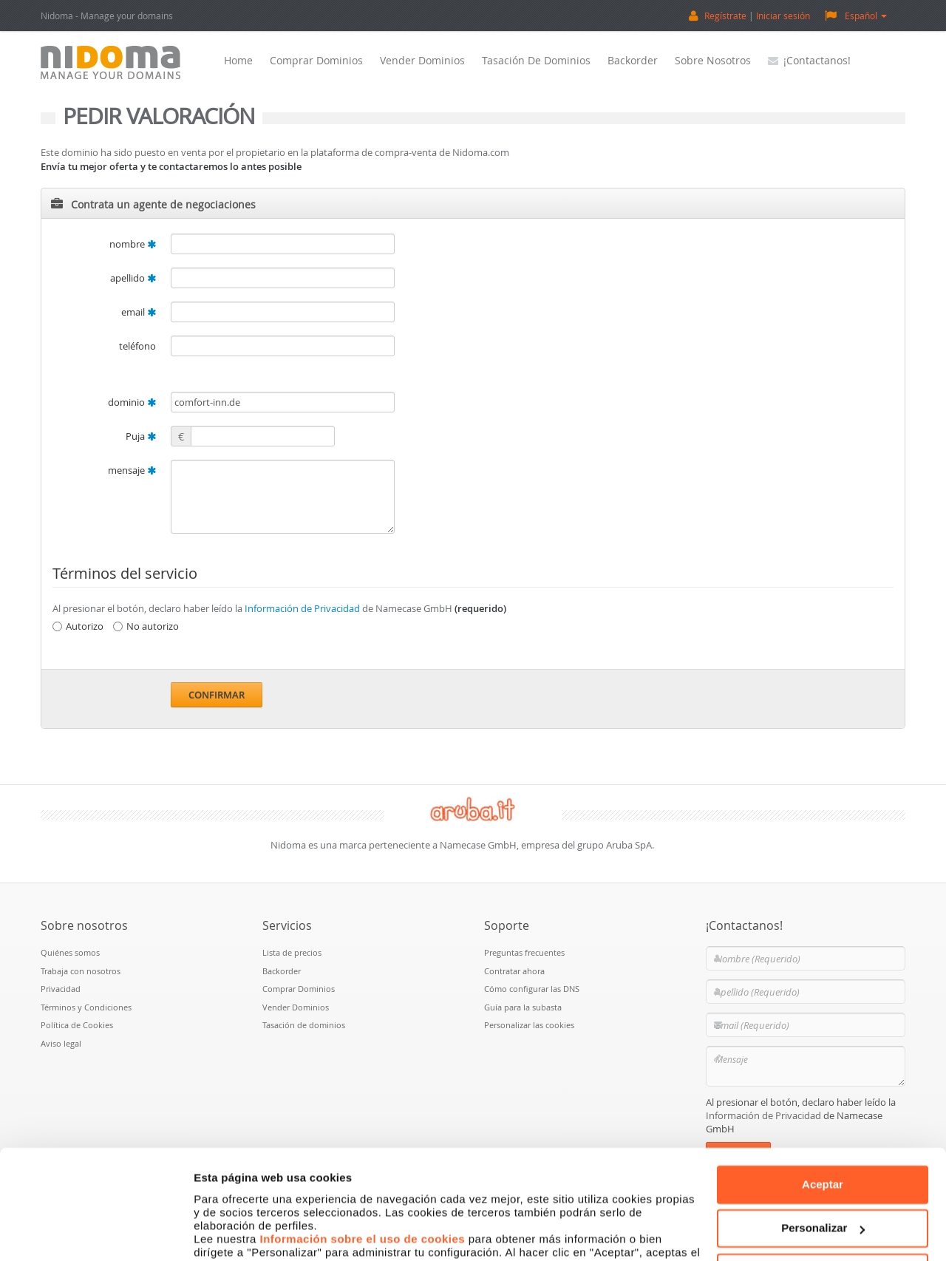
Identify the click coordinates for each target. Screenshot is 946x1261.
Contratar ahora (514, 970)
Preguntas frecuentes (524, 952)
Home (238, 60)
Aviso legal (61, 1043)
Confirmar (216, 694)
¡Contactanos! (809, 60)
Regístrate (725, 15)
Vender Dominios (422, 60)
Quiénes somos (70, 952)
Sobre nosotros (713, 60)
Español (856, 15)
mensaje (132, 470)
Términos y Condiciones (86, 1007)
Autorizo (77, 626)
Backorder (633, 60)
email (138, 312)
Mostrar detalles (237, 1232)
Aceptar (822, 1098)
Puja (141, 436)
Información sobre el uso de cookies (363, 1153)
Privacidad (61, 988)
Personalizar (823, 1142)
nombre (132, 244)
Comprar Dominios (316, 60)
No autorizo (146, 626)
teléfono (137, 346)
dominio (132, 402)
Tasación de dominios (536, 60)
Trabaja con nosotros (80, 970)
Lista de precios (291, 952)
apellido (133, 278)
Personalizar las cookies (529, 1024)
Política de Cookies (77, 1024)
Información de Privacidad (302, 608)
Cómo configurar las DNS (531, 988)
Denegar (822, 1186)
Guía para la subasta (523, 1007)
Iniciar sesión (783, 15)
